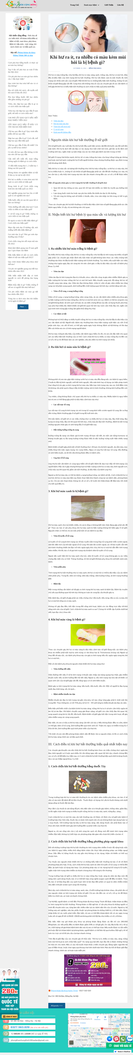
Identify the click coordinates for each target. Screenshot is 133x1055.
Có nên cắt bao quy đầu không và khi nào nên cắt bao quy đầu (23, 153)
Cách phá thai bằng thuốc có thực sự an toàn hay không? (23, 64)
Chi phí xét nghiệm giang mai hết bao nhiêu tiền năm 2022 (23, 270)
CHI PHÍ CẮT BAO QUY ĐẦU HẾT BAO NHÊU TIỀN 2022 (23, 119)
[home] (21, 4)
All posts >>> (57, 1005)
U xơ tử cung (59, 129)
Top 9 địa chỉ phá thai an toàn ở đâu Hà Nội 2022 (23, 71)
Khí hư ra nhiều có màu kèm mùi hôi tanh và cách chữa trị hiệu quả (23, 180)
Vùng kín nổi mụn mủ (62, 127)
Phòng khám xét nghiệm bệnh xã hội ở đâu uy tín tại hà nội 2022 (23, 174)
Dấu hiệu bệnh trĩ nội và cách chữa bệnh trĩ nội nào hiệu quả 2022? (23, 256)
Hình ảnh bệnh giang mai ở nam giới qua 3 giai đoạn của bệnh (23, 249)
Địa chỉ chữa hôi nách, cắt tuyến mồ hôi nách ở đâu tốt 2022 (23, 91)
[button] (92, 5)
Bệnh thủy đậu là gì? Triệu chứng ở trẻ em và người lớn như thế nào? (23, 286)
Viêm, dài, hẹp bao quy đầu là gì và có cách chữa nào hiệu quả (23, 105)
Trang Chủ (74, 5)
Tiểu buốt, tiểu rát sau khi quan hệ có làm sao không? (23, 201)
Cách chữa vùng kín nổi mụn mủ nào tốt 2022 (23, 242)
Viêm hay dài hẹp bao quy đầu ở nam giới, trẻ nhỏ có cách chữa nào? (23, 112)
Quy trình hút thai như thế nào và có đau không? (23, 84)
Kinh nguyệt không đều (62, 132)
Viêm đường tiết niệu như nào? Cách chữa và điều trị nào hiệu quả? (23, 208)
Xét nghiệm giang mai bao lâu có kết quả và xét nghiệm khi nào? (23, 194)
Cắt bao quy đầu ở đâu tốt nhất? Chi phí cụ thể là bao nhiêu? (23, 146)
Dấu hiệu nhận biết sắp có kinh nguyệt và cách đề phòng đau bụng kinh (23, 278)
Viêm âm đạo (58, 121)
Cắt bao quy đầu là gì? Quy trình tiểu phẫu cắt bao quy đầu (23, 132)
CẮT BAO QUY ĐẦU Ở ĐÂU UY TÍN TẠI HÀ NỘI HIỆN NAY (23, 125)
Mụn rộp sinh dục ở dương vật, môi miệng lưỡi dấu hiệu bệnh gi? (23, 228)
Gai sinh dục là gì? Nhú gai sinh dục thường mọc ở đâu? (23, 235)
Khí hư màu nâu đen (61, 124)
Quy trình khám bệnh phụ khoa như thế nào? (23, 263)
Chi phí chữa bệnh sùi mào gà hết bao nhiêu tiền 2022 (23, 293)
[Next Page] (23, 306)
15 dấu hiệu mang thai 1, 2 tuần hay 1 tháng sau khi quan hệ (23, 167)
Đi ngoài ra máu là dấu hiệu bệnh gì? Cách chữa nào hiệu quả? (23, 222)
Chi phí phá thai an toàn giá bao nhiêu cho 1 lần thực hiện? (23, 77)
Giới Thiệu (109, 5)
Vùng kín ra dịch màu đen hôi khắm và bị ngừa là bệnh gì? (23, 300)
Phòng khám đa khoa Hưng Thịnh (64, 990)
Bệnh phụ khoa (95, 68)
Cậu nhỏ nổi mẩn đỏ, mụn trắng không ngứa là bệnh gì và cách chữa (23, 160)
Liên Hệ (120, 5)
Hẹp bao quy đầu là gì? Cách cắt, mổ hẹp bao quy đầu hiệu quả (23, 139)
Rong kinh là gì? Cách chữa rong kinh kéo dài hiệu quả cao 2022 (23, 187)
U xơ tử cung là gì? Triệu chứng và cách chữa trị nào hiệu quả (23, 215)
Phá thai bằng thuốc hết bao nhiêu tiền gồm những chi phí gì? (23, 98)
